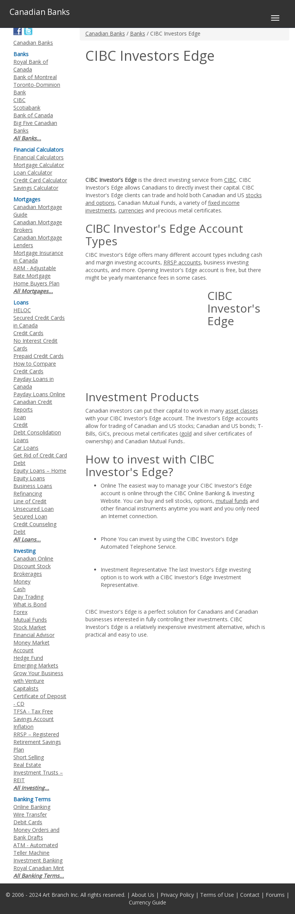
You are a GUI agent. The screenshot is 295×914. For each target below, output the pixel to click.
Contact (250, 894)
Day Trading (28, 596)
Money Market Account (31, 646)
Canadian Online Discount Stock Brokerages (33, 566)
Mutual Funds (30, 619)
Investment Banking (38, 860)
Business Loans (32, 485)
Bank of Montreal (35, 77)
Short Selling (28, 757)
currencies (131, 210)
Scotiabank (26, 107)
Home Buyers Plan (36, 283)
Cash (19, 589)
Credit (20, 424)
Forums (275, 894)
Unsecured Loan (33, 508)
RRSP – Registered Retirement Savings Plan (37, 742)
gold (186, 433)
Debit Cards (27, 822)
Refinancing (27, 493)
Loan (19, 417)
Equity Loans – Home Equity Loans (39, 474)
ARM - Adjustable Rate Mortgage (34, 271)
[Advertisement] (149, 120)
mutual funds (232, 500)
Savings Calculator (35, 187)
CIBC (230, 179)
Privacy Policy (177, 894)
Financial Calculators (38, 157)
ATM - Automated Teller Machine (35, 848)
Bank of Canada (33, 115)
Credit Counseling (34, 524)
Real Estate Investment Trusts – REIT (38, 772)
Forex (20, 612)
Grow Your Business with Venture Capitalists (38, 680)
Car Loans (25, 447)
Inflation (23, 726)
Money (21, 581)
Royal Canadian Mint (38, 868)
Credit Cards (28, 333)
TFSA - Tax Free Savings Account (33, 715)
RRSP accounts (182, 262)
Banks (137, 33)
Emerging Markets (35, 665)
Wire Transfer (30, 814)
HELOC (22, 310)
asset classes (241, 410)
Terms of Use (217, 894)
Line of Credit (29, 501)
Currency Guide (147, 902)
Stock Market (29, 627)
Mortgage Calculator (38, 165)
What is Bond (29, 604)
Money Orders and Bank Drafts (36, 833)
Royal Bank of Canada (30, 65)
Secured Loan (30, 516)
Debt (19, 531)
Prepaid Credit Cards (38, 356)
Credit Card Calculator (40, 180)
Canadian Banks (105, 33)
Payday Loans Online (39, 394)
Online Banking (31, 806)
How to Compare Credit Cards (34, 367)
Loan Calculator (32, 172)
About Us (142, 894)
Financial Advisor (34, 635)
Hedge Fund (28, 657)
